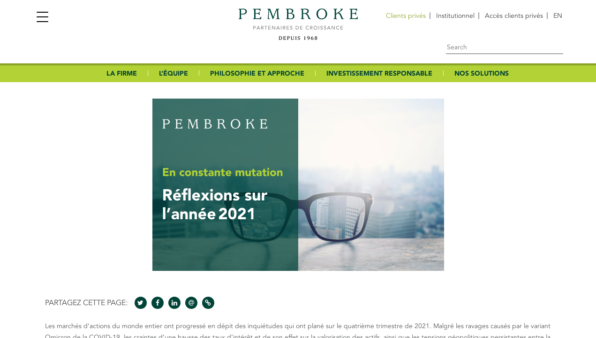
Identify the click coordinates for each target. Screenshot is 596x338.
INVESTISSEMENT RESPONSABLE (379, 73)
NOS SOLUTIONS (481, 73)
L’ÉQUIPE (173, 73)
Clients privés (406, 15)
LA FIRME (121, 73)
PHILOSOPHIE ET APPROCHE (257, 73)
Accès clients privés (514, 15)
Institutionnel (455, 15)
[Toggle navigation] (42, 18)
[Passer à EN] (557, 16)
